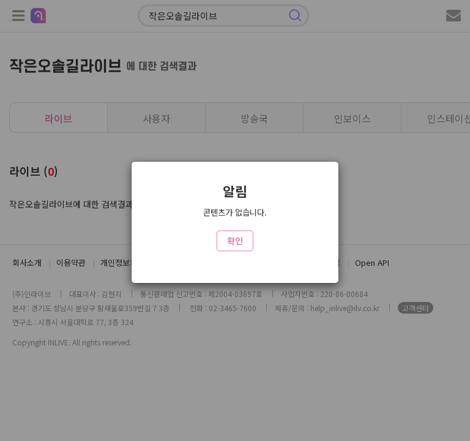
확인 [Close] (235, 241)
